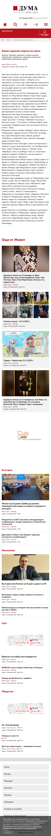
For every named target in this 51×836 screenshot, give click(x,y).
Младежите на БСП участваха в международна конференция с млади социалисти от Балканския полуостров (23, 522)
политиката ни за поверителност (24, 828)
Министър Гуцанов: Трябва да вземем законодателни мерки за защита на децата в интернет (24, 506)
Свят (4, 623)
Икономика (8, 550)
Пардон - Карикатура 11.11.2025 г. (19, 360)
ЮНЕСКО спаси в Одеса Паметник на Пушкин (22, 668)
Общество (7, 691)
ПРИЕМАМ (8, 832)
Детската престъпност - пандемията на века (21, 746)
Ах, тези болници (10, 725)
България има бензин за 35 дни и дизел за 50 (24, 584)
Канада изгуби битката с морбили (16, 678)
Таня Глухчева (10, 749)
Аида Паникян (11, 727)
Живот (9, 40)
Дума (8, 64)
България (7, 470)
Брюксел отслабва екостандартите (19, 657)
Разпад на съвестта (10, 736)
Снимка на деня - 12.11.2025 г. (17, 321)
